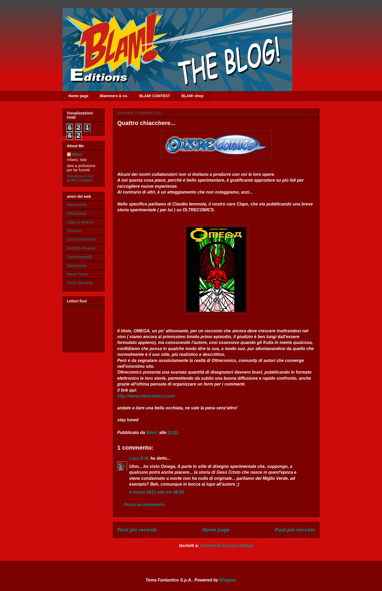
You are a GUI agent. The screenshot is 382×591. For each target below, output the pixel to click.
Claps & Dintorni (80, 222)
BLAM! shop (192, 96)
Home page (78, 96)
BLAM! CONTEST (154, 96)
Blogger (227, 580)
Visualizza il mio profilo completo (80, 178)
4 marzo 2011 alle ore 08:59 (156, 492)
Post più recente (137, 529)
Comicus (74, 231)
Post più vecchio (295, 529)
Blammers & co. (114, 96)
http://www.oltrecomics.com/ (146, 396)
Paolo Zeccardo (80, 283)
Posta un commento (144, 504)
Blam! (77, 154)
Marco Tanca (77, 274)
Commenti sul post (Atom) (226, 545)
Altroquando (77, 205)
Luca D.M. (139, 458)
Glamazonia (77, 265)
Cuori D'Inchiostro (81, 239)
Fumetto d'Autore (81, 248)
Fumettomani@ (79, 257)
